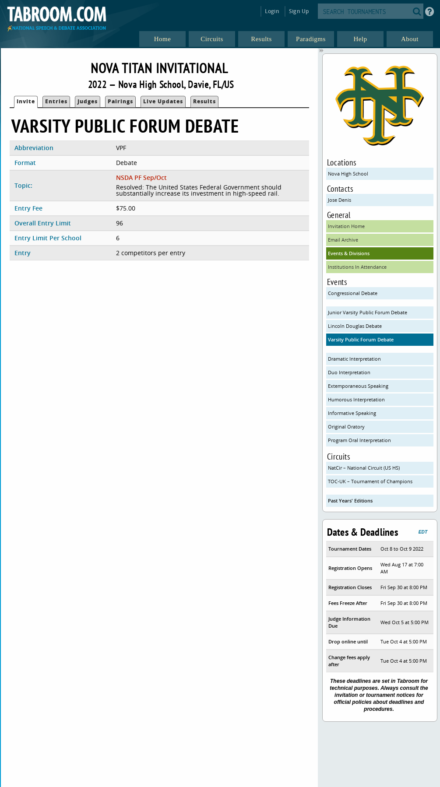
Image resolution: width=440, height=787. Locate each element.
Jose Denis (339, 200)
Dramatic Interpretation (354, 358)
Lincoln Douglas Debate (355, 326)
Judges (87, 101)
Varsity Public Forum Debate (361, 339)
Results (204, 101)
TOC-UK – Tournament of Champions (370, 481)
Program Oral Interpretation (359, 440)
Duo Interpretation (349, 372)
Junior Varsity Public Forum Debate (367, 312)
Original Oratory (346, 426)
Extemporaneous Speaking (358, 386)
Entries (56, 101)
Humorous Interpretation (356, 399)
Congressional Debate (352, 293)
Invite (26, 101)
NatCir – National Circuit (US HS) (364, 467)
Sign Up (299, 11)
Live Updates (163, 101)
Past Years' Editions (350, 500)
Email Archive (343, 239)
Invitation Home (346, 226)
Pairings (120, 101)
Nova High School (348, 173)
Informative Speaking (352, 413)
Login (272, 11)
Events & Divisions (349, 253)
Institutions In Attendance (357, 267)
